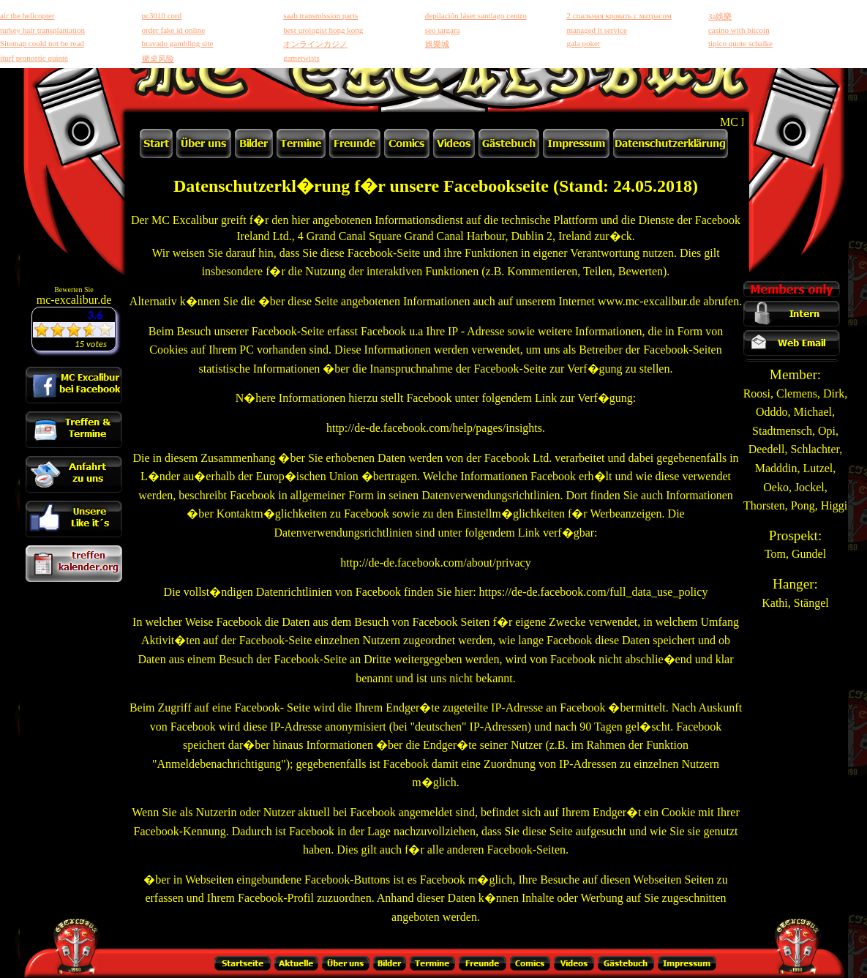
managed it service (596, 30)
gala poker (583, 43)
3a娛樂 (720, 16)
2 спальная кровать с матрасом (618, 15)
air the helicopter (27, 15)
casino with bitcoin (739, 30)
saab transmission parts (320, 15)
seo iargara (442, 30)
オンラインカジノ (315, 44)
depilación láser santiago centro (476, 15)
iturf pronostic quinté (34, 57)
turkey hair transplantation (42, 30)
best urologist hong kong (323, 30)
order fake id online (173, 30)
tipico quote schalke (740, 43)
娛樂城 (437, 44)
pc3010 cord (162, 15)
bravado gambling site (178, 43)
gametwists (301, 57)
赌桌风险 (158, 58)
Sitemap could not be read (42, 43)
